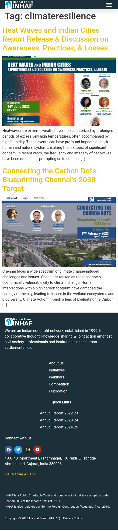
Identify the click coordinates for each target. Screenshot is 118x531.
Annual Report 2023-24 (59, 421)
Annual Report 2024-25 (59, 428)
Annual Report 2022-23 (59, 414)
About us (56, 364)
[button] (109, 4)
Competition (59, 385)
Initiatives (57, 371)
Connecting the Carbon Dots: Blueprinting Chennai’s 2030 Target (50, 180)
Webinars (56, 378)
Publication (58, 392)
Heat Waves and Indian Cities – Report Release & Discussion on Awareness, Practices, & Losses (55, 39)
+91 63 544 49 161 (20, 475)
